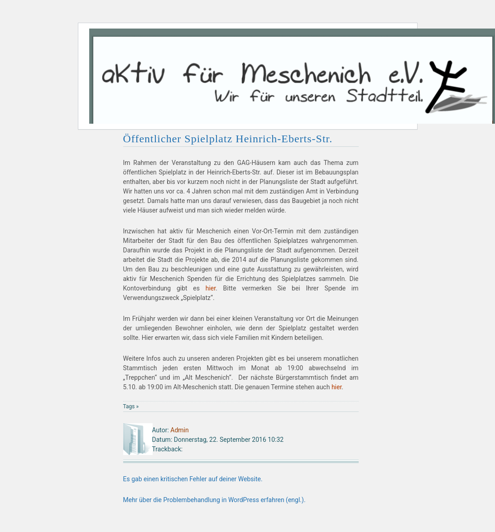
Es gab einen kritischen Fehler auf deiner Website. (193, 479)
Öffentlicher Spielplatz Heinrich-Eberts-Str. (228, 139)
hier (211, 288)
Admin (179, 430)
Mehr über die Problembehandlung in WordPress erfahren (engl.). (214, 499)
